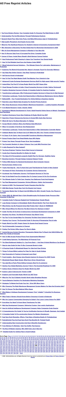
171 (60, 344)
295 (6, 353)
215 (49, 347)
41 (16, 337)
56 (45, 337)
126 (4, 342)
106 (14, 341)
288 (52, 351)
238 (47, 348)
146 (57, 342)
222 (4, 348)
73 (12, 339)
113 (33, 341)
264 (52, 350)
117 (44, 341)
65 (62, 337)
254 (25, 350)
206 (25, 347)
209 (33, 347)
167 (49, 344)
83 (31, 339)
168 (52, 344)
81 (27, 339)
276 (20, 351)
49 (31, 337)
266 (57, 350)
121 (55, 341)
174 (4, 345)
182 (25, 345)
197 (1, 347)
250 (14, 350)
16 (34, 336)
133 (22, 342)
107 (17, 341)
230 (25, 348)
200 (9, 347)
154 (14, 344)
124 (63, 341)
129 (12, 342)
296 (9, 353)
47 (27, 337)
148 (63, 342)
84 (33, 339)
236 (41, 348)
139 (38, 342)
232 (30, 348)
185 (33, 345)
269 (1, 351)
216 (52, 347)
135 (28, 342)
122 (57, 341)
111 (28, 341)
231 (28, 348)
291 (60, 351)
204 (20, 347)
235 (38, 348)
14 (30, 336)
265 (55, 350)
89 (43, 339)
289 (55, 351)
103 (6, 341)
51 (35, 337)
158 (25, 344)
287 (49, 351)
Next (21, 353)
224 (9, 348)
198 (4, 347)
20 (41, 336)
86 (37, 339)
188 (41, 345)
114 (36, 341)
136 (30, 342)
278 (25, 351)
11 (24, 336)
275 (17, 351)
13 (28, 336)
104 (9, 341)
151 (6, 344)
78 (22, 339)
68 (2, 339)
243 (60, 348)
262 (47, 350)
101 (1, 341)
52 (37, 337)
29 (59, 336)
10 (22, 336)
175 (6, 345)
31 (62, 336)
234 (36, 348)
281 (33, 351)
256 (30, 350)
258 (36, 350)
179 (17, 345)
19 (39, 336)
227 (17, 348)
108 (20, 341)
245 (1, 350)
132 (20, 342)
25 (51, 336)
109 (22, 341)
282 (36, 351)
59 (50, 337)
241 (55, 348)
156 (20, 344)
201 (12, 347)
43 (20, 337)
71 (8, 339)
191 (49, 345)
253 (22, 350)
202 (14, 347)
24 (49, 336)
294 (4, 353)
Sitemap (33, 357)
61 (54, 337)
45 (23, 337)
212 (41, 347)
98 (60, 339)
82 (29, 339)
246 (4, 350)
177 (12, 345)
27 (55, 336)
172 (63, 344)
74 (14, 339)
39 (12, 337)
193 (55, 345)
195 (60, 345)
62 (56, 337)
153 (12, 344)
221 (1, 348)
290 (57, 351)
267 (60, 350)
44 (22, 337)
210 (36, 347)
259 (38, 350)
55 (43, 337)
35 (4, 337)
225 (12, 348)
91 (46, 339)
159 (28, 344)
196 (63, 345)
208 (30, 347)
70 (6, 339)
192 (52, 345)
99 (62, 339)
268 (63, 350)
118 (47, 341)
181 (22, 345)
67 (1, 339)
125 (1, 342)
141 (44, 342)
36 (6, 337)
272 (9, 351)
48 (29, 337)
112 (30, 341)
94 (52, 339)
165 (44, 344)
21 (43, 336)
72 (10, 339)
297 (12, 353)
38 (10, 337)
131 (17, 342)
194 (57, 345)
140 (41, 342)
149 (1, 344)
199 (6, 347)
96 (56, 339)
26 (53, 336)
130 (14, 342)
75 (16, 339)
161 (33, 344)
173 (1, 345)
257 (33, 350)
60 (52, 337)
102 (4, 341)
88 (41, 339)
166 (47, 344)
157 (22, 344)
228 (20, 348)
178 (14, 345)
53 (39, 337)
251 (17, 350)
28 (57, 336)
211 (38, 347)
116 (41, 341)
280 (30, 351)
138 (36, 342)
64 (60, 337)
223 (6, 348)
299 (17, 353)
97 (58, 339)
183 (28, 345)
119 (49, 341)
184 (30, 345)
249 (12, 350)
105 (12, 341)
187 (38, 345)
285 (44, 351)
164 (41, 344)
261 (44, 350)
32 (64, 336)
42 (18, 337)
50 (33, 337)
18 (37, 336)
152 (9, 344)
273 (12, 351)
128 (9, 342)
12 (26, 336)
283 (38, 351)
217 (55, 347)
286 (47, 351)
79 (23, 339)
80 (25, 339)
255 (28, 350)
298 (14, 353)
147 (60, 342)
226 (14, 348)
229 (22, 348)
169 (55, 344)
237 (44, 348)
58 (48, 337)
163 (38, 344)
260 (41, 350)
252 (20, 350)
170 (57, 344)
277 (22, 351)
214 (47, 347)
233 (33, 348)
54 (41, 337)
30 (60, 336)
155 (17, 344)
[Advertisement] (33, 19)
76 (18, 339)
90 (45, 339)
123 (60, 341)
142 (47, 342)
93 (50, 339)
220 (63, 347)
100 (64, 339)
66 (64, 337)
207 (28, 347)
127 (6, 342)
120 (52, 341)
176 (9, 345)
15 (32, 336)
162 (36, 344)
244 (63, 348)
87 (39, 339)
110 (25, 341)
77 (20, 339)
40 (14, 337)
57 (46, 337)
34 (2, 337)
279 (28, 351)
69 (4, 339)
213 (44, 347)
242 (57, 348)
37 (8, 337)
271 (6, 351)
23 (47, 336)
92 (48, 339)
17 (36, 336)
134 (25, 342)
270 (4, 351)
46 (25, 337)
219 (60, 347)
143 (49, 342)
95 (54, 339)
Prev (9, 336)
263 (49, 350)
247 (6, 350)
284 (41, 351)
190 (47, 345)
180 (20, 345)
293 (1, 353)
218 (57, 347)
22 (45, 336)
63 (58, 337)
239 (49, 348)
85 (35, 339)
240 (52, 348)
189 (44, 345)
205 (22, 347)
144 (52, 342)
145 (55, 342)
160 (30, 344)
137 (33, 342)
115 (38, 341)
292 (63, 351)
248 (9, 350)
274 (14, 351)
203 (17, 347)
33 (1, 337)
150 (4, 344)
